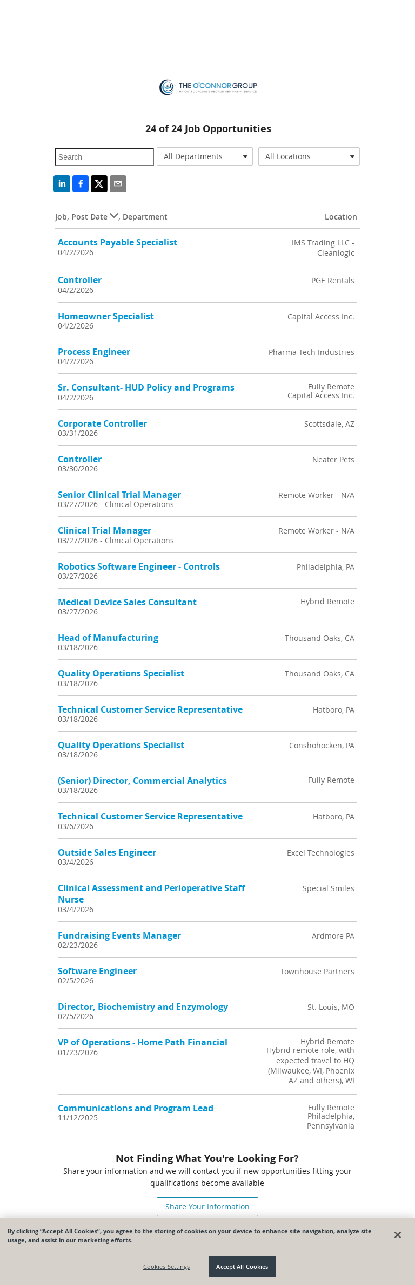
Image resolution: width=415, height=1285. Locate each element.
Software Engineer (97, 971)
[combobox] (205, 156)
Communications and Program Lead (135, 1108)
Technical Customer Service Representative (150, 709)
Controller (80, 280)
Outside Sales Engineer (107, 852)
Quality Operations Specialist (121, 673)
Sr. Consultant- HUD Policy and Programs (146, 387)
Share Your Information (207, 1206)
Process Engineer (94, 352)
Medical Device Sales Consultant (127, 602)
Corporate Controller (102, 423)
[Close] (398, 1235)
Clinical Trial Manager (104, 530)
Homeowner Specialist (106, 316)
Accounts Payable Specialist (117, 242)
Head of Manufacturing (108, 638)
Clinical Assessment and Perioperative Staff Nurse (151, 893)
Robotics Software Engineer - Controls (139, 566)
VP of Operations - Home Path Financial (142, 1042)
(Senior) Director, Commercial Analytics (142, 781)
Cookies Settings (166, 1266)
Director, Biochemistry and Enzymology (143, 1007)
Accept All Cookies (242, 1266)
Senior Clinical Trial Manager (119, 495)
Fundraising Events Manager (119, 935)
